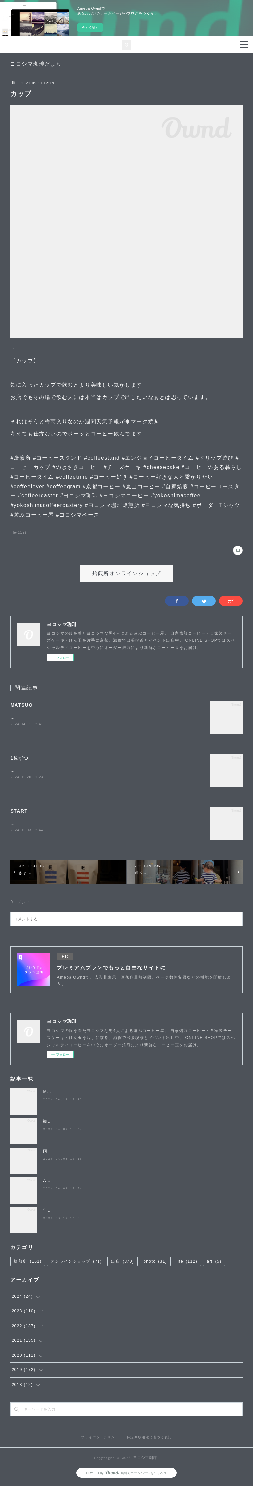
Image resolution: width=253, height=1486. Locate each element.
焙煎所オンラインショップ (126, 573)
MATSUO (21, 705)
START (19, 811)
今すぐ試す (90, 27)
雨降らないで (56, 1152)
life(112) (18, 532)
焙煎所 (27, 1262)
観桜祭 (49, 1122)
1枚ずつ (19, 758)
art (214, 1262)
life (15, 83)
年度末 (49, 1211)
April (48, 1182)
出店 (122, 1262)
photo (155, 1262)
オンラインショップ (76, 1262)
